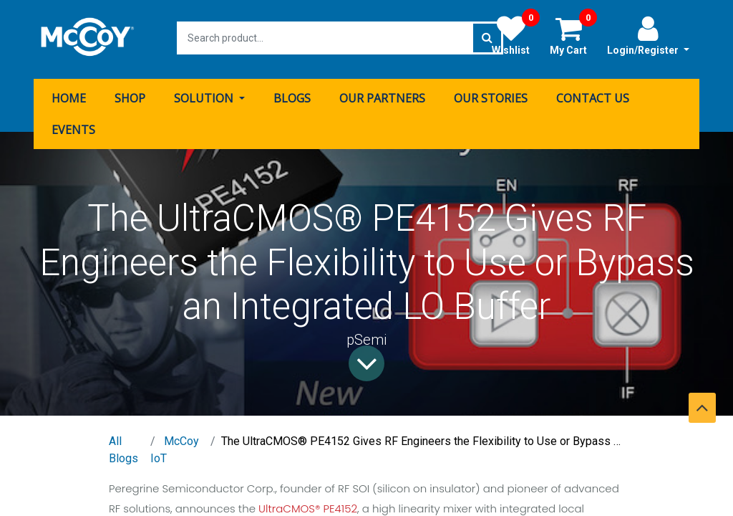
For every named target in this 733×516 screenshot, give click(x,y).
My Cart (573, 35)
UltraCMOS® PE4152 (307, 505)
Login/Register (648, 35)
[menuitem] (69, 95)
